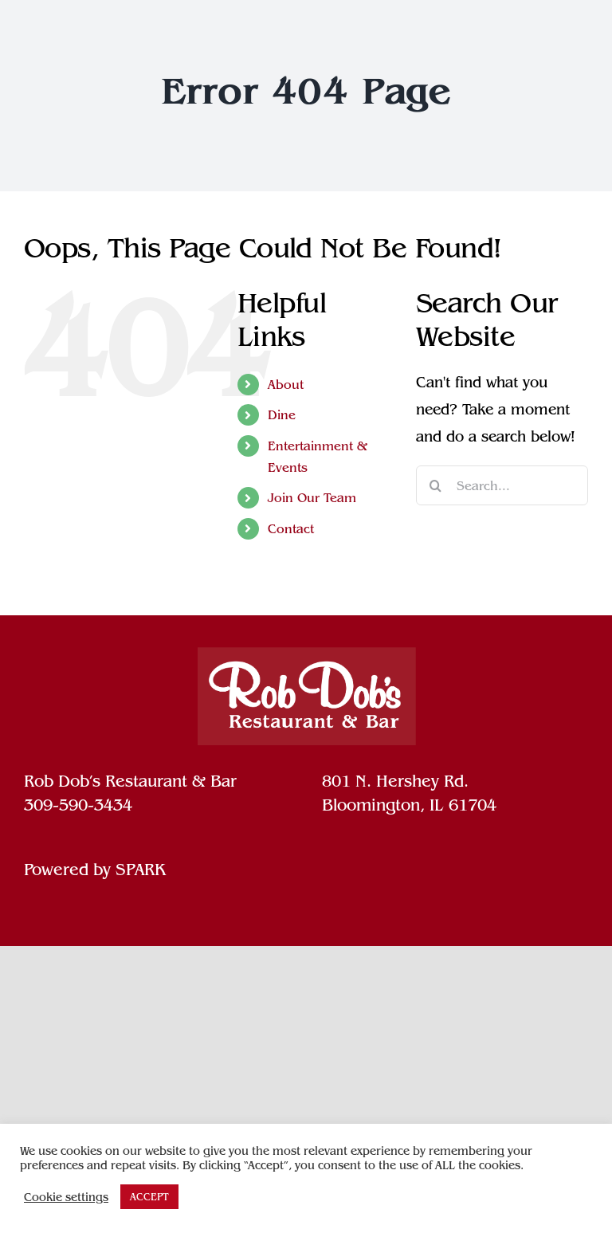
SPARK (141, 869)
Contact (291, 528)
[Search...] (502, 485)
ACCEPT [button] (149, 1197)
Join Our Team (312, 497)
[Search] (436, 485)
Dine (282, 414)
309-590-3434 (78, 805)
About (286, 384)
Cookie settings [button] (66, 1197)
